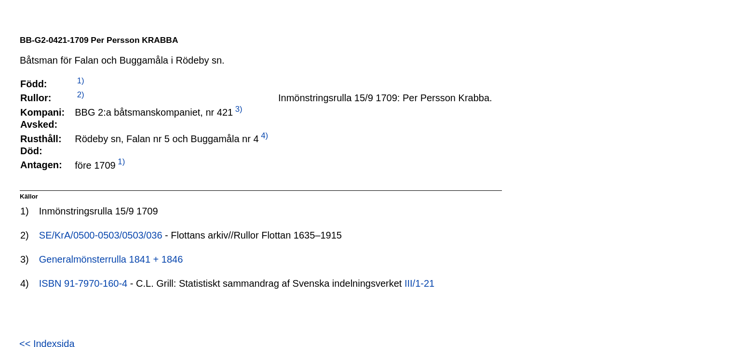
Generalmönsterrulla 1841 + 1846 (111, 259)
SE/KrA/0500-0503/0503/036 (100, 235)
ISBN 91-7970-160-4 (83, 283)
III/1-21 (419, 283)
